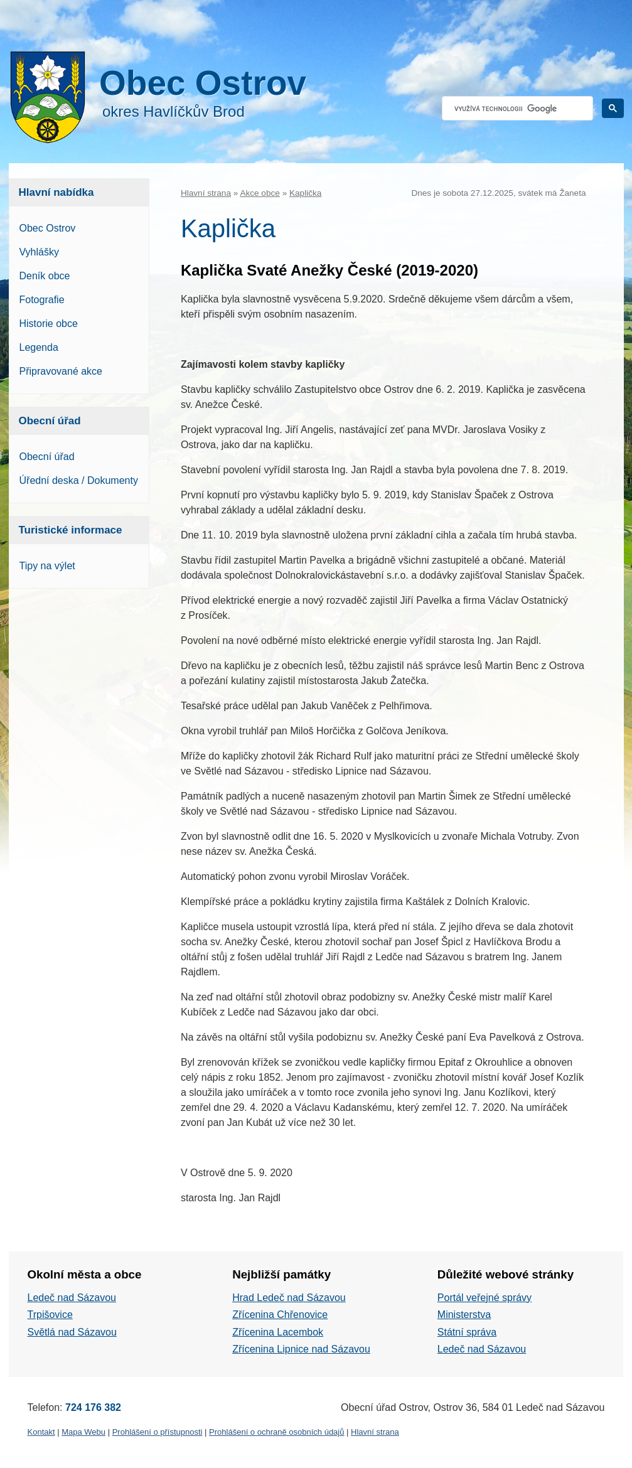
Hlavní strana (206, 193)
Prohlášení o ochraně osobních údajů (276, 1432)
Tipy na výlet (47, 565)
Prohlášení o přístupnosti (157, 1432)
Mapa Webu (83, 1432)
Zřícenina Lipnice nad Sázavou (301, 1349)
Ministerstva (464, 1314)
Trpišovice (50, 1314)
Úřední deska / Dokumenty (78, 480)
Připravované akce (61, 371)
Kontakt (41, 1432)
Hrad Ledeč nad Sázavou (289, 1297)
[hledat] (516, 108)
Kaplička (305, 193)
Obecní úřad (47, 456)
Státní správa (466, 1332)
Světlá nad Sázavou (72, 1332)
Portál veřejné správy (484, 1297)
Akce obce (259, 193)
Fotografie (42, 299)
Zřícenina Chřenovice (280, 1314)
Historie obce (48, 323)
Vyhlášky (39, 252)
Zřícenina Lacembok (277, 1332)
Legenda (38, 347)
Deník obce (44, 276)
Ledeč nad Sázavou (72, 1297)
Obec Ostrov (47, 228)
